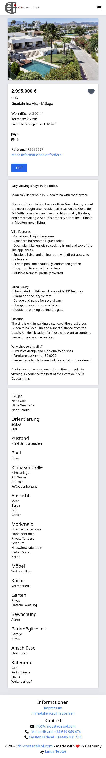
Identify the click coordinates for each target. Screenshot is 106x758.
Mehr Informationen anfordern (36, 154)
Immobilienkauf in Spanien (53, 713)
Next (96, 49)
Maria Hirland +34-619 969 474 (56, 731)
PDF (19, 167)
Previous (9, 49)
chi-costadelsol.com (35, 746)
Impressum (53, 708)
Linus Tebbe (55, 751)
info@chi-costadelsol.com (55, 726)
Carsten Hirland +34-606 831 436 (55, 737)
